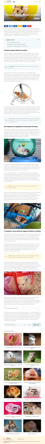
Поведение (18, 18)
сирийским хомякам (8, 135)
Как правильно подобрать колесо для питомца (16, 44)
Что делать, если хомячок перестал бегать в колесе (17, 46)
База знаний (8, 18)
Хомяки (15, 18)
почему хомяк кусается (12, 308)
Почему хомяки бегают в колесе (13, 42)
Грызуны (12, 18)
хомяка (19, 53)
